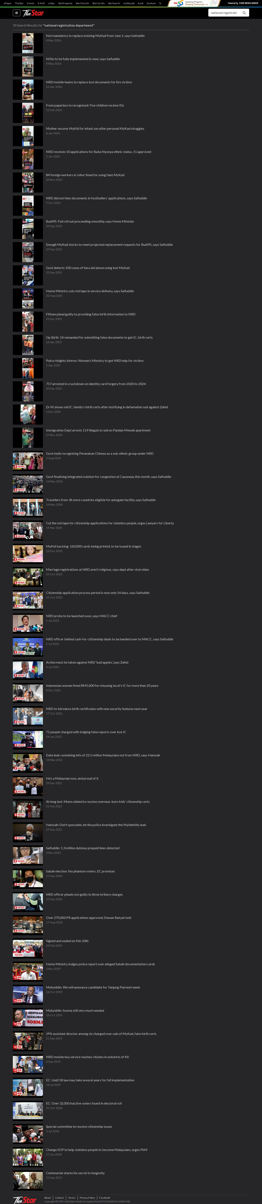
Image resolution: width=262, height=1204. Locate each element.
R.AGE (41, 3)
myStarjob (129, 3)
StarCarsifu (98, 3)
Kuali (140, 3)
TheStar (19, 3)
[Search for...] (223, 13)
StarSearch (114, 3)
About (47, 1197)
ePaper (8, 3)
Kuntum (151, 3)
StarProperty (65, 3)
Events (31, 3)
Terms (71, 1197)
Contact (59, 1197)
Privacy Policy (87, 1197)
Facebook (104, 1197)
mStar (51, 3)
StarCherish (82, 3)
